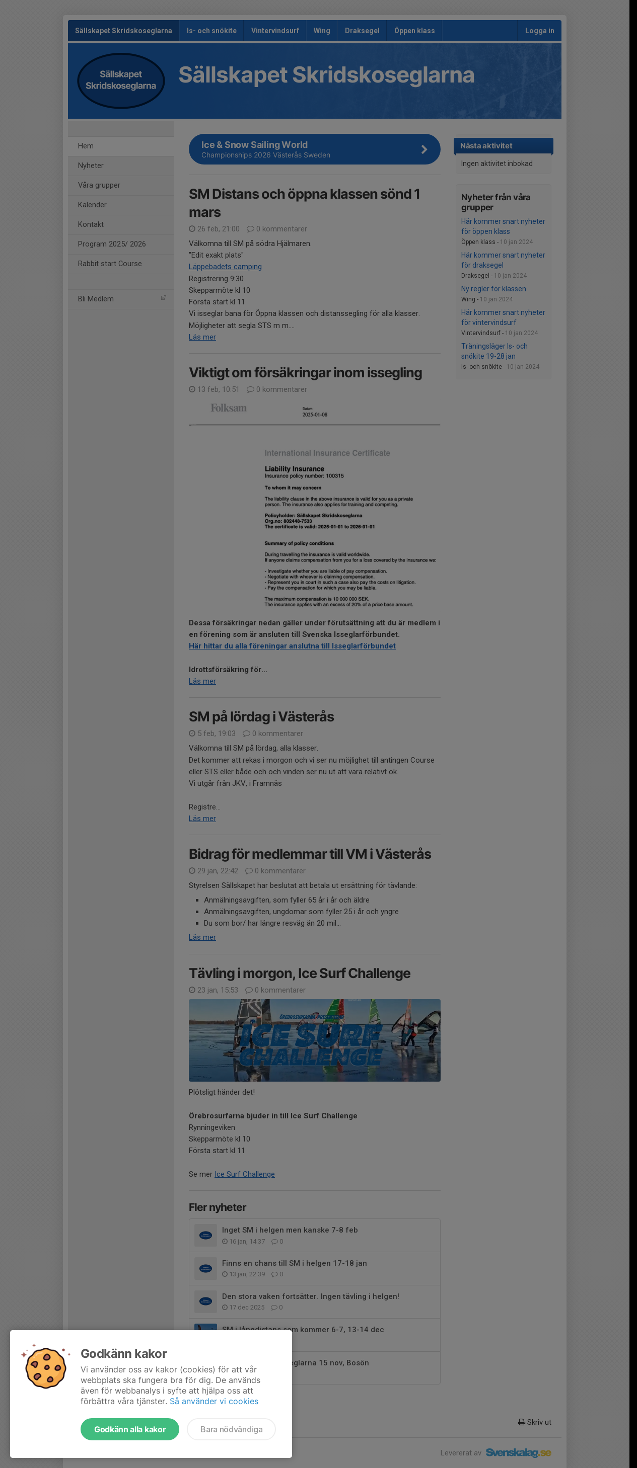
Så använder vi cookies (214, 1401)
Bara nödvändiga (231, 1429)
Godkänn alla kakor (130, 1429)
